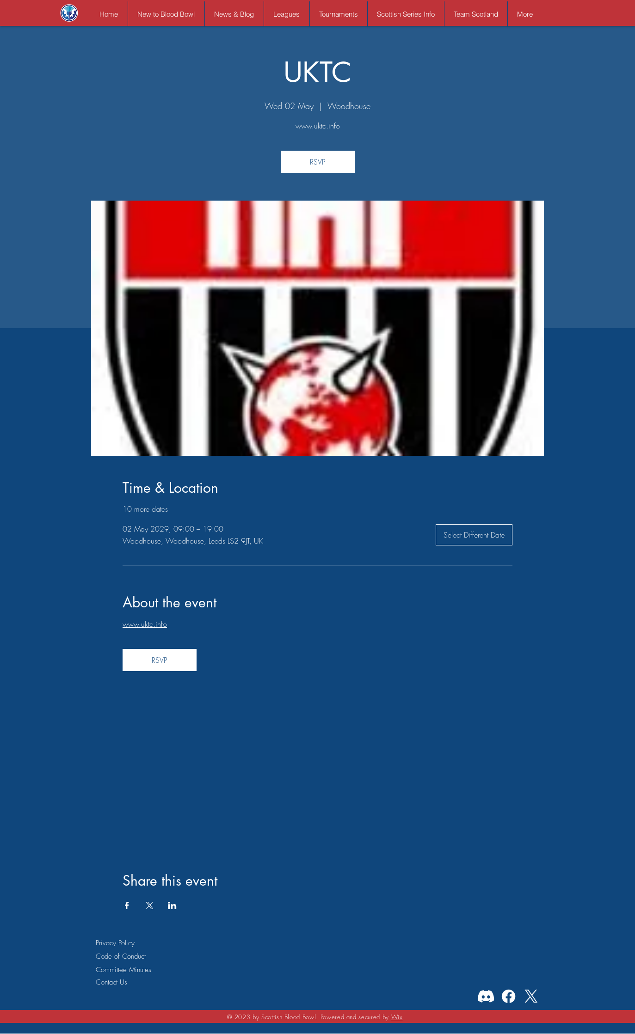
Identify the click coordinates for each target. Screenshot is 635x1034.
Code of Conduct (121, 956)
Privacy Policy (115, 943)
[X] (531, 996)
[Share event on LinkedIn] (172, 905)
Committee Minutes (123, 969)
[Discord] (486, 996)
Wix (397, 1017)
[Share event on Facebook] (127, 905)
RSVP (318, 162)
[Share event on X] (149, 905)
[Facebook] (508, 996)
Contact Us (111, 982)
